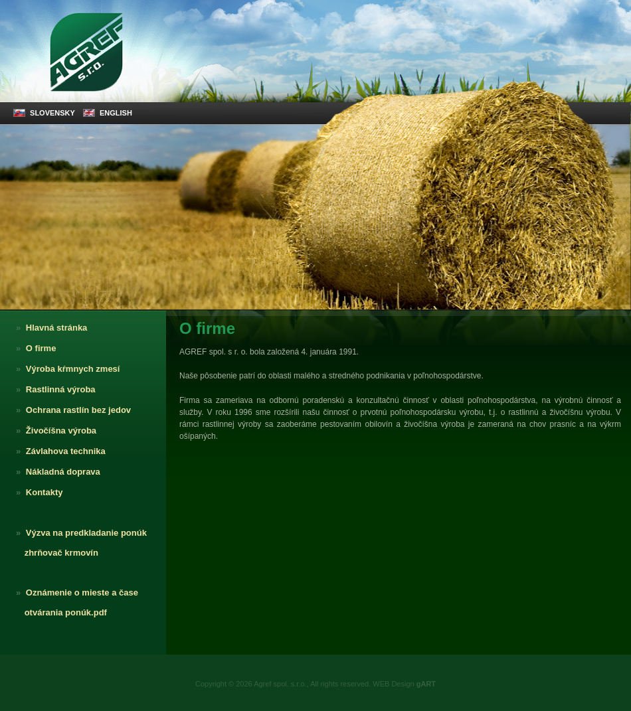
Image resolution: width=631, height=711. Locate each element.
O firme (33, 348)
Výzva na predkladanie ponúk (78, 533)
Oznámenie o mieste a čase (74, 592)
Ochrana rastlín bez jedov (70, 410)
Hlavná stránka (48, 328)
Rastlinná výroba (53, 389)
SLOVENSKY (44, 113)
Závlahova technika (58, 451)
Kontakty (36, 492)
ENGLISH (107, 113)
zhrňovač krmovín (54, 553)
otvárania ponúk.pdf (58, 612)
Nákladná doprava (55, 472)
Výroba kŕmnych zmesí (65, 369)
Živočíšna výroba (53, 430)
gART (426, 684)
